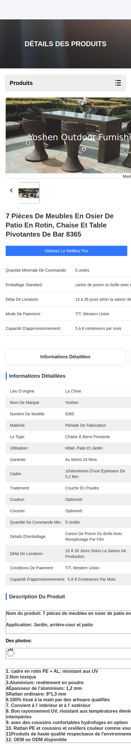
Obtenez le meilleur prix (71, 251)
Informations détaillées (65, 356)
